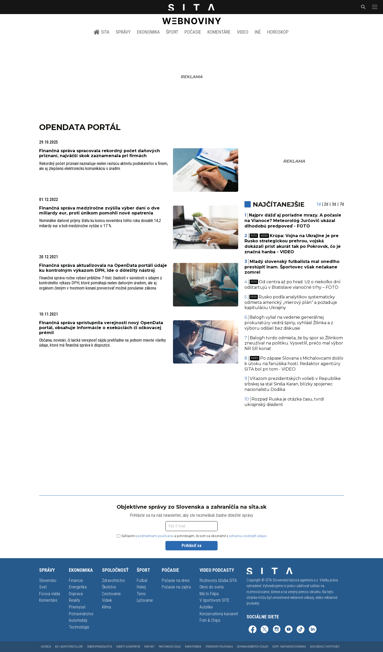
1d (318, 204)
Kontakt (149, 646)
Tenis (141, 593)
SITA (101, 32)
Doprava (76, 593)
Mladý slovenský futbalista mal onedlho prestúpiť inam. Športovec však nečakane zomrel (292, 267)
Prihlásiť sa (191, 545)
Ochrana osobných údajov (252, 646)
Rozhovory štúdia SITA (218, 580)
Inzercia (46, 646)
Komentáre (219, 32)
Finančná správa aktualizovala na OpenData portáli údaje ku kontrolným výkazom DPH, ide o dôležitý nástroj (103, 268)
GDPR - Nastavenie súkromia (289, 646)
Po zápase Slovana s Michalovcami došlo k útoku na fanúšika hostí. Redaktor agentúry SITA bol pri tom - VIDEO (294, 364)
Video (242, 32)
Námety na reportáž (128, 646)
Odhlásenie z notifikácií (324, 646)
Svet (43, 587)
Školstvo (109, 587)
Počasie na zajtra (176, 587)
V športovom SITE (214, 600)
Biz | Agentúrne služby (69, 646)
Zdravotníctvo (113, 580)
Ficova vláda (49, 593)
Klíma (106, 607)
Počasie (192, 32)
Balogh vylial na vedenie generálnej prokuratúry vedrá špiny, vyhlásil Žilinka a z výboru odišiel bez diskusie (288, 323)
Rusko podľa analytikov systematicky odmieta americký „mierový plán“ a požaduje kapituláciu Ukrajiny (290, 302)
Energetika (78, 587)
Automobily (78, 620)
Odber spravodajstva (99, 646)
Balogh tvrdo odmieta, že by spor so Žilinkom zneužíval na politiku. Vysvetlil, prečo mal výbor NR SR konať (293, 343)
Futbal (142, 580)
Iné (258, 32)
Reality (74, 600)
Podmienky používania (219, 646)
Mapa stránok (193, 646)
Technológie (79, 627)
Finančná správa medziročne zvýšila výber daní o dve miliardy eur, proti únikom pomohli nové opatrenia (99, 211)
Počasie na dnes (176, 580)
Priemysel (77, 607)
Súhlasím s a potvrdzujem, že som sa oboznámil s (192, 536)
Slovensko (47, 580)
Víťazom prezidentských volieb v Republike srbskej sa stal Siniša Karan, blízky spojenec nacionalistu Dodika (292, 384)
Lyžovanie (145, 600)
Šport (172, 32)
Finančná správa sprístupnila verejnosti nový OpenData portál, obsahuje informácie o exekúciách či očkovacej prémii (101, 327)
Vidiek (107, 600)
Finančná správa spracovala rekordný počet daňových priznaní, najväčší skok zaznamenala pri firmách (99, 153)
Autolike (206, 607)
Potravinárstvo (81, 613)
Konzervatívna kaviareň (219, 613)
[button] (374, 7)
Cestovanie (111, 593)
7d (342, 204)
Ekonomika (148, 32)
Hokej (141, 587)
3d (334, 204)
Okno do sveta (212, 587)
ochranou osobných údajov (248, 536)
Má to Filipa (209, 593)
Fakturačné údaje (170, 646)
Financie (76, 580)
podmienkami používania (155, 536)
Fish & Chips (210, 620)
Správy (123, 32)
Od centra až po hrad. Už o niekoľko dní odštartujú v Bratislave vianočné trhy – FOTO (292, 284)
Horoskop (278, 32)
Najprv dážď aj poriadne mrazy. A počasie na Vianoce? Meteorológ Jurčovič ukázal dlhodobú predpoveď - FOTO (293, 221)
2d (326, 204)
